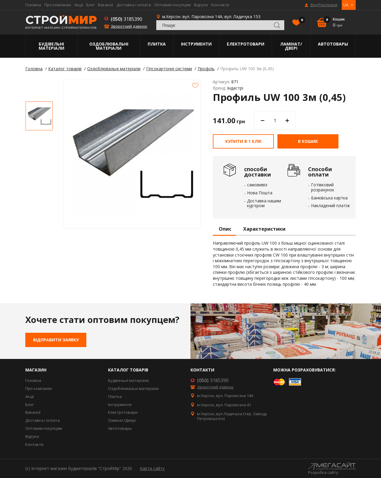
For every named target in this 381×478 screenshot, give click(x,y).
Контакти (220, 4)
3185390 (126, 19)
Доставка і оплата (133, 4)
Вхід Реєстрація (323, 5)
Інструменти (196, 44)
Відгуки (201, 4)
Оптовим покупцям (172, 4)
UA (345, 4)
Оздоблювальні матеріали (108, 46)
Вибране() (300, 20)
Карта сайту (152, 468)
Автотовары (333, 44)
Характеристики (264, 229)
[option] (39, 116)
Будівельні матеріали (51, 46)
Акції (78, 4)
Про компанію (57, 4)
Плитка (157, 44)
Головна (33, 4)
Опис (225, 229)
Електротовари (245, 44)
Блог (90, 4)
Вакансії (105, 4)
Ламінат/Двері (291, 46)
